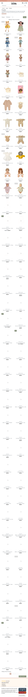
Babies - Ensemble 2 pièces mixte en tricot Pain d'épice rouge (20, 535)
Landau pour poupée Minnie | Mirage (20, 293)
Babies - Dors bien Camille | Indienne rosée (20, 129)
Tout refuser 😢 (22, 692)
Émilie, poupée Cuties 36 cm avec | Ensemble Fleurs (20, 195)
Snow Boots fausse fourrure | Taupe (7, 455)
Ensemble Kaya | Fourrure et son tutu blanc (7, 163)
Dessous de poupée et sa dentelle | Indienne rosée (20, 112)
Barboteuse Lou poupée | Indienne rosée (7, 146)
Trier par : (3, 17)
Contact (4, 684)
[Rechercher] (13, 6)
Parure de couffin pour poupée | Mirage (20, 326)
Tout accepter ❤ (22, 689)
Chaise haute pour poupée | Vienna (7, 276)
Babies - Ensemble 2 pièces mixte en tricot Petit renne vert (7, 535)
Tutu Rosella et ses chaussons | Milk (20, 601)
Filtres (25, 17)
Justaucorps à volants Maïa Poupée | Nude (20, 618)
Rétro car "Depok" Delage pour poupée (7, 635)
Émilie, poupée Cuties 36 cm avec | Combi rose (7, 195)
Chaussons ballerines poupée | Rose (7, 618)
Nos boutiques (5, 682)
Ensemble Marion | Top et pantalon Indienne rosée (20, 146)
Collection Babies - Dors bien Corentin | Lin (7, 129)
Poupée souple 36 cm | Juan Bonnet (7, 651)
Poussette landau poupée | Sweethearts (20, 228)
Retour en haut (22, 676)
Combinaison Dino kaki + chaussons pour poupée (20, 584)
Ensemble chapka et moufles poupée (20, 438)
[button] (4, 13)
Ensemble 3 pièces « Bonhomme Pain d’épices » (20, 390)
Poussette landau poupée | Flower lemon (7, 228)
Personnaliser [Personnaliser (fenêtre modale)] (22, 695)
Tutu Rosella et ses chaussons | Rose (7, 601)
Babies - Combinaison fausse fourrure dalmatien (7, 551)
